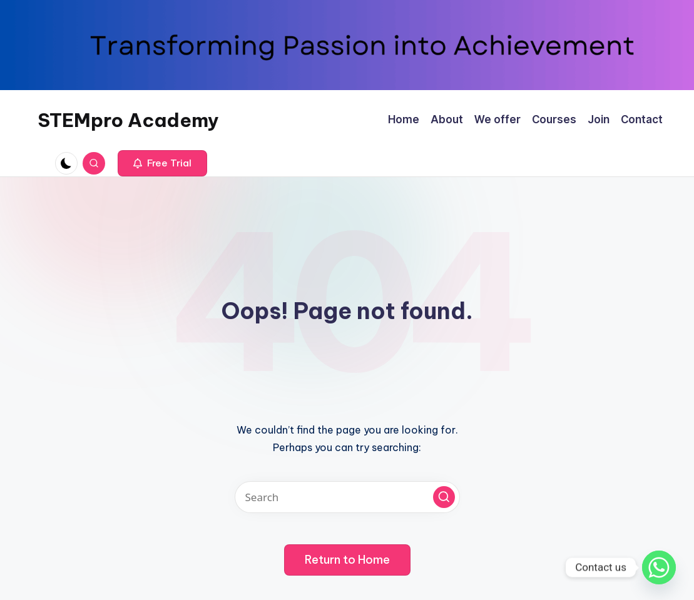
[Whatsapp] (659, 567)
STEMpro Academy (128, 120)
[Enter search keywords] (347, 497)
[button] (162, 163)
